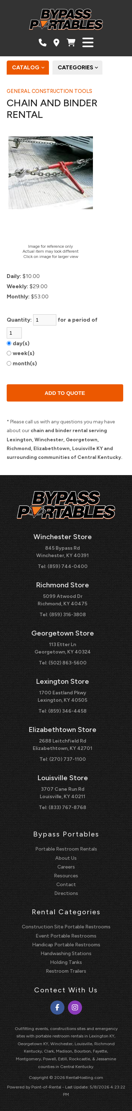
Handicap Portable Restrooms (66, 945)
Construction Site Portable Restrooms (66, 927)
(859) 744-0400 (68, 566)
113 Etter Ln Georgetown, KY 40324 (62, 648)
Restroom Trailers (66, 971)
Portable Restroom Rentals (66, 849)
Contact (66, 885)
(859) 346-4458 (67, 711)
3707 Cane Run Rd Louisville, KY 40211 (62, 793)
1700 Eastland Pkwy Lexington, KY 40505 (62, 696)
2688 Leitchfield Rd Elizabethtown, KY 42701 (62, 744)
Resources (66, 876)
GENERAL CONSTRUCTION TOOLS (49, 91)
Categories (80, 68)
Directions (66, 893)
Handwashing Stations (66, 954)
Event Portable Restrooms (66, 936)
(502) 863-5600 (68, 663)
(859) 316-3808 (67, 615)
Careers (66, 867)
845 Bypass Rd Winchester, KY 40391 (62, 551)
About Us (66, 858)
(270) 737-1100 (67, 759)
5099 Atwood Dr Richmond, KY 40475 (62, 600)
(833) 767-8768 (67, 807)
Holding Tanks (66, 962)
